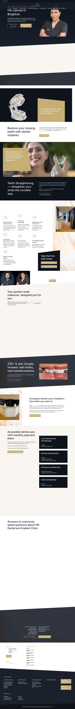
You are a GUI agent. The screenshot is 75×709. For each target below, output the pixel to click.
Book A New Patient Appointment (13, 25)
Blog (54, 8)
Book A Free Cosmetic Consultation (26, 25)
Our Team (50, 8)
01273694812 (5, 1)
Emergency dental (36, 683)
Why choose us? (7, 699)
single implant (42, 130)
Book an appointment (49, 266)
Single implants (21, 682)
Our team (6, 696)
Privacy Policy (27, 706)
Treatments (15, 8)
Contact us (20, 699)
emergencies (35, 405)
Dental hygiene (35, 682)
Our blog (20, 697)
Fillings (34, 685)
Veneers (6, 687)
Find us (57, 8)
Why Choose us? (23, 8)
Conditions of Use (46, 706)
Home (10, 8)
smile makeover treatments (33, 302)
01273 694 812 (12, 663)
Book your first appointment (15, 451)
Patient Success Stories (33, 8)
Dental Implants (44, 135)
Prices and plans (7, 697)
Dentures (6, 686)
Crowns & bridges (8, 685)
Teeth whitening (7, 683)
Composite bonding (8, 682)
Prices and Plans (43, 8)
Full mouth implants (22, 683)
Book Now (63, 8)
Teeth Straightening (45, 194)
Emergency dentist (34, 415)
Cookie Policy (36, 706)
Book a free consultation (49, 262)
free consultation (45, 189)
